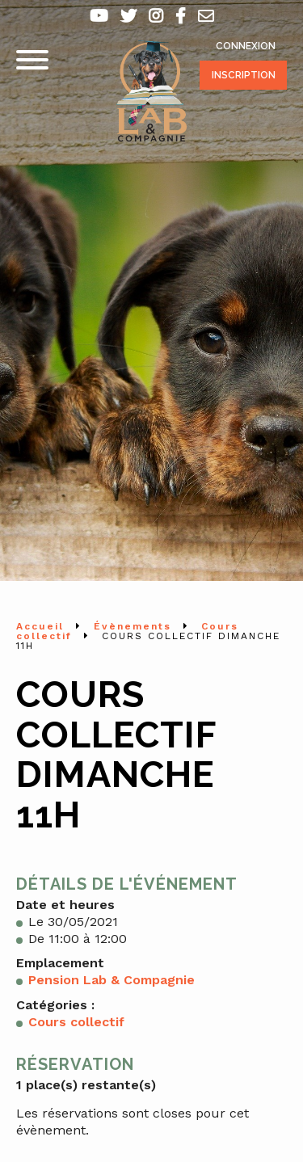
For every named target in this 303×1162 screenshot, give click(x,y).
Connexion (246, 46)
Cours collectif (76, 1021)
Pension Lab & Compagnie (111, 979)
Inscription (244, 75)
